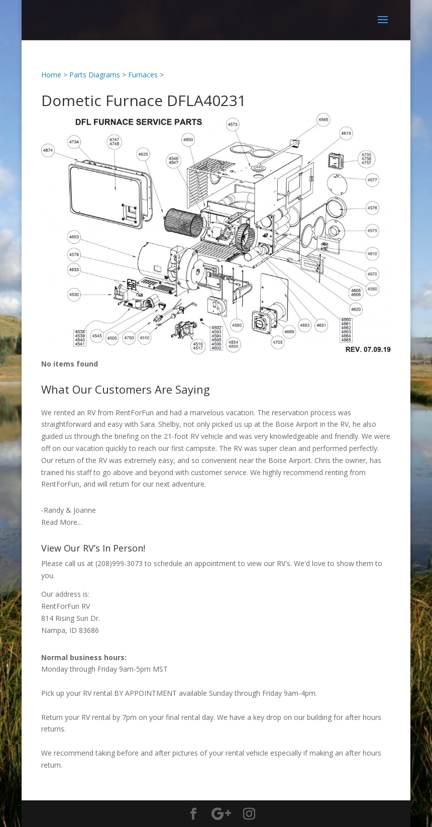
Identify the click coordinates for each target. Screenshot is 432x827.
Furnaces (143, 74)
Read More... (61, 522)
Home (51, 74)
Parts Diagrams (94, 74)
